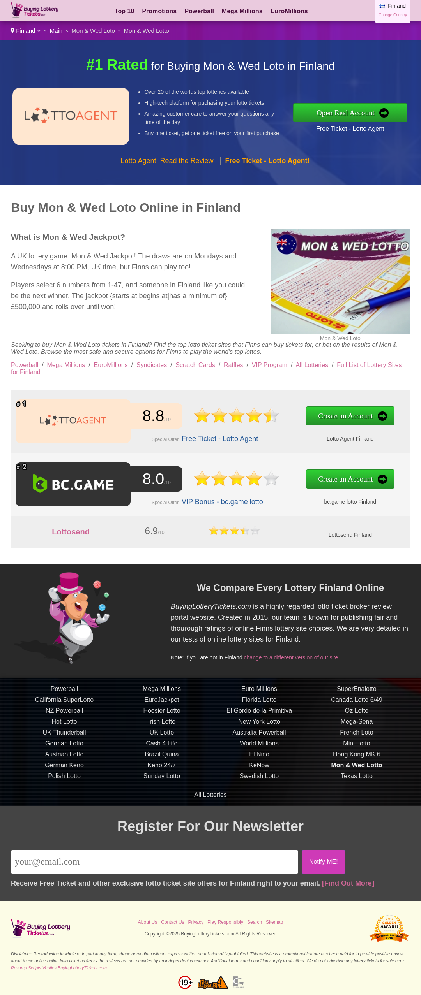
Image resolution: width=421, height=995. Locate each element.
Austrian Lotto (64, 758)
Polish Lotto (64, 780)
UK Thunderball (64, 736)
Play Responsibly (225, 922)
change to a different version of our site (294, 656)
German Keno (64, 769)
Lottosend (71, 531)
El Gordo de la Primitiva (259, 714)
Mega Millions (242, 11)
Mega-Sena (357, 725)
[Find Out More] (348, 883)
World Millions (259, 747)
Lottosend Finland (350, 535)
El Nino (259, 758)
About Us (147, 922)
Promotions (159, 11)
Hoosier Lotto (161, 714)
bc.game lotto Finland (341, 501)
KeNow (259, 769)
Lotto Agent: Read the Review (166, 161)
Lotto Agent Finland (340, 438)
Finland (26, 30)
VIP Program (269, 365)
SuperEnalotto (356, 692)
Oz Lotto (356, 714)
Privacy (195, 922)
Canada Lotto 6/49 (356, 703)
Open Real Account (346, 113)
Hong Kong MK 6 (356, 758)
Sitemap (274, 922)
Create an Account (336, 416)
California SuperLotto (64, 703)
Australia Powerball (259, 736)
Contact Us (172, 922)
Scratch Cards (195, 365)
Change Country (393, 15)
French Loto (356, 736)
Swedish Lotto (259, 780)
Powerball (199, 11)
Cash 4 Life (162, 747)
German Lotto (64, 747)
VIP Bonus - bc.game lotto (218, 501)
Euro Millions (259, 692)
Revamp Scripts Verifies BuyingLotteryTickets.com (59, 967)
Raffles (233, 365)
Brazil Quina (162, 758)
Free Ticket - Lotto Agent (350, 128)
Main (56, 30)
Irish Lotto (161, 725)
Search (254, 922)
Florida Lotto (259, 703)
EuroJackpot (162, 703)
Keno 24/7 (162, 769)
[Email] (154, 862)
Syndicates (151, 365)
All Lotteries (311, 365)
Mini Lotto (356, 747)
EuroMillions (289, 11)
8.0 (152, 479)
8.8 (152, 416)
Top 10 (124, 11)
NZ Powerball (64, 714)
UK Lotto (162, 736)
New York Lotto (259, 725)
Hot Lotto (64, 725)
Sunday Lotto (161, 780)
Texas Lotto (357, 780)
